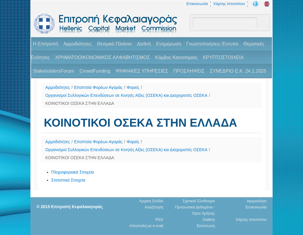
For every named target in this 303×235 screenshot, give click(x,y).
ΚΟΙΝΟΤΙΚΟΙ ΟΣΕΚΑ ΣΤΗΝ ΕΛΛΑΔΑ (79, 103)
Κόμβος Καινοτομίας (176, 57)
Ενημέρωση (168, 43)
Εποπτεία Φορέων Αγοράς (98, 87)
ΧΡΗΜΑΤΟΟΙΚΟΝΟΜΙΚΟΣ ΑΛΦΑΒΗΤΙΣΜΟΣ (102, 57)
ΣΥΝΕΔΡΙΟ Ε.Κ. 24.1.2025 (238, 71)
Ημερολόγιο (256, 201)
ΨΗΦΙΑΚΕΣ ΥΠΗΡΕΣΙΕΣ (141, 71)
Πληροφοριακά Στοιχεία (72, 172)
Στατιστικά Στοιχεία (68, 180)
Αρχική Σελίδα (151, 201)
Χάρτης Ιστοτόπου (229, 3)
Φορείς (133, 87)
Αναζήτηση (154, 207)
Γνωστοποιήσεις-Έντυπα (212, 43)
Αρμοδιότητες (77, 43)
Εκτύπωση (206, 225)
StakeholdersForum (53, 71)
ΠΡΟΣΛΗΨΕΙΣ (188, 71)
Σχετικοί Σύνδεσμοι (199, 201)
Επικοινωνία (197, 3)
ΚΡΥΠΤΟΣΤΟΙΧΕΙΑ (223, 57)
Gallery (209, 219)
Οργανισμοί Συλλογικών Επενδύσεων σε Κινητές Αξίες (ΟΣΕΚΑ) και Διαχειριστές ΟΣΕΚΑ (126, 95)
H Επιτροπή (45, 43)
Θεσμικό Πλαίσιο (114, 43)
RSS (159, 219)
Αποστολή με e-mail (146, 225)
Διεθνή (144, 43)
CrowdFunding (94, 71)
